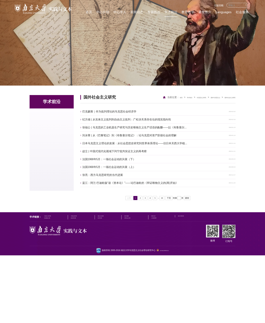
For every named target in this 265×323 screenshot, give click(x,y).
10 (162, 260)
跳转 (187, 260)
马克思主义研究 (44, 113)
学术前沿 (170, 12)
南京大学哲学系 (204, 279)
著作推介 (204, 12)
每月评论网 (110, 284)
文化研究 (40, 144)
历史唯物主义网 (51, 284)
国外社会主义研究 (225, 97)
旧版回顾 (218, 5)
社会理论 (40, 123)
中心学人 (119, 12)
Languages (223, 12)
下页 (169, 260)
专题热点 (153, 12)
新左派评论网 (81, 284)
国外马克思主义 (204, 97)
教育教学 (188, 12)
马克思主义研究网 (52, 279)
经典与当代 (172, 279)
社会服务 (242, 12)
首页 (89, 12)
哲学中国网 (141, 279)
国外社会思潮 (43, 134)
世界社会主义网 (143, 284)
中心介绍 (102, 12)
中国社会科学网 (82, 279)
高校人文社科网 (112, 279)
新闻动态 (136, 12)
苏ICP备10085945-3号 (164, 318)
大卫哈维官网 (173, 284)
